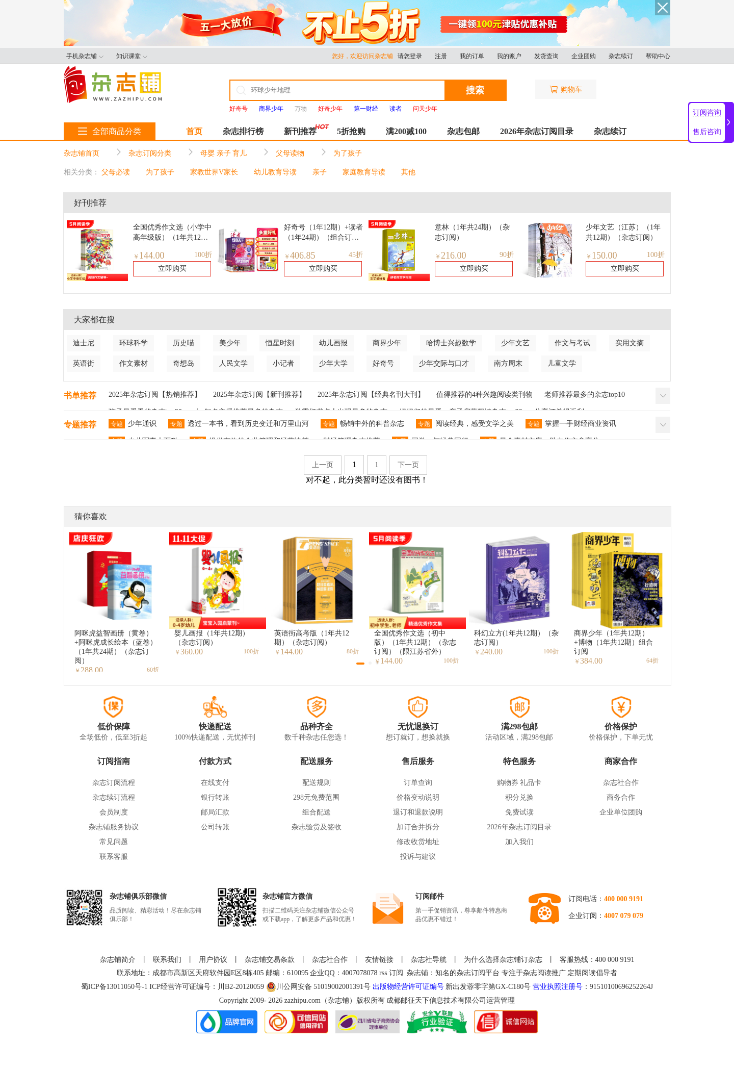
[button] (360, 664)
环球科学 (133, 343)
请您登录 (410, 56)
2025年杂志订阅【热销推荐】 (155, 394)
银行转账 (215, 797)
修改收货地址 (418, 842)
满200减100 (406, 131)
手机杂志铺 (84, 56)
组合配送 (316, 812)
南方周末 (508, 363)
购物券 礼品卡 (519, 782)
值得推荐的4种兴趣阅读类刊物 (484, 394)
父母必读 (115, 172)
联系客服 (113, 856)
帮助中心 (658, 56)
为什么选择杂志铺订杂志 (503, 959)
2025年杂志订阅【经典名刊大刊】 (371, 394)
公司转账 (215, 827)
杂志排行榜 (243, 131)
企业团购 (583, 56)
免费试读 (519, 812)
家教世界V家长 (214, 172)
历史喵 (183, 343)
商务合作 (621, 797)
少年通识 (132, 423)
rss (383, 973)
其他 (408, 172)
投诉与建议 (418, 856)
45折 (356, 255)
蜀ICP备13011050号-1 (115, 986)
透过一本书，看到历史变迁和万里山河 (238, 423)
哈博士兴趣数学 (451, 343)
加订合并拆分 (418, 827)
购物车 (565, 89)
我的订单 (472, 56)
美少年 (230, 343)
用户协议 (213, 959)
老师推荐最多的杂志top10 (584, 394)
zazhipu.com (302, 1000)
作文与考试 (572, 343)
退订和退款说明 (418, 812)
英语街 (83, 363)
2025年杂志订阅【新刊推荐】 (259, 394)
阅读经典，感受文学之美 (465, 423)
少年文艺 (515, 343)
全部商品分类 (109, 131)
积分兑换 (519, 797)
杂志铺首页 (81, 153)
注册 (441, 56)
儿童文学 (561, 363)
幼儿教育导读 (275, 172)
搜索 (475, 90)
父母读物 (290, 153)
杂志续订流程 (113, 797)
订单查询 (418, 782)
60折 (153, 669)
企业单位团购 (620, 812)
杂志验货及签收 (317, 827)
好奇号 (383, 363)
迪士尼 (83, 343)
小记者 (283, 363)
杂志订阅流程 (113, 782)
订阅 (396, 973)
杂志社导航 (429, 959)
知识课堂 (131, 56)
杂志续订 (621, 56)
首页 (194, 131)
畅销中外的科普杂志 (362, 423)
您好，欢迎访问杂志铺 (365, 56)
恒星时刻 (280, 343)
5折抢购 (351, 131)
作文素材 (133, 363)
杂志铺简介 (118, 959)
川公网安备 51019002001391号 (318, 987)
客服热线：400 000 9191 (597, 959)
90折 (507, 255)
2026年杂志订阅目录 (536, 131)
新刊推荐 (300, 131)
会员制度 (113, 812)
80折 (353, 651)
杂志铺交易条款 (270, 959)
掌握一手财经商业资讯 (571, 423)
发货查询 (546, 56)
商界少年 (387, 343)
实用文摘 (629, 343)
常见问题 (113, 842)
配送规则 (316, 782)
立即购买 (172, 268)
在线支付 (215, 782)
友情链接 (379, 959)
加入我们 (519, 842)
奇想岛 (183, 363)
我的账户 (509, 56)
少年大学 (333, 363)
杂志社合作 (621, 782)
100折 (203, 255)
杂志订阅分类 (149, 153)
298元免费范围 (316, 797)
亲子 (319, 172)
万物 (301, 108)
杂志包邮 (463, 131)
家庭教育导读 (364, 172)
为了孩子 (347, 153)
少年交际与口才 (444, 363)
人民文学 (233, 363)
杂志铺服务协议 (114, 827)
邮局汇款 (215, 812)
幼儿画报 (333, 343)
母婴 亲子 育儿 (223, 153)
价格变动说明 (418, 797)
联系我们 (167, 959)
